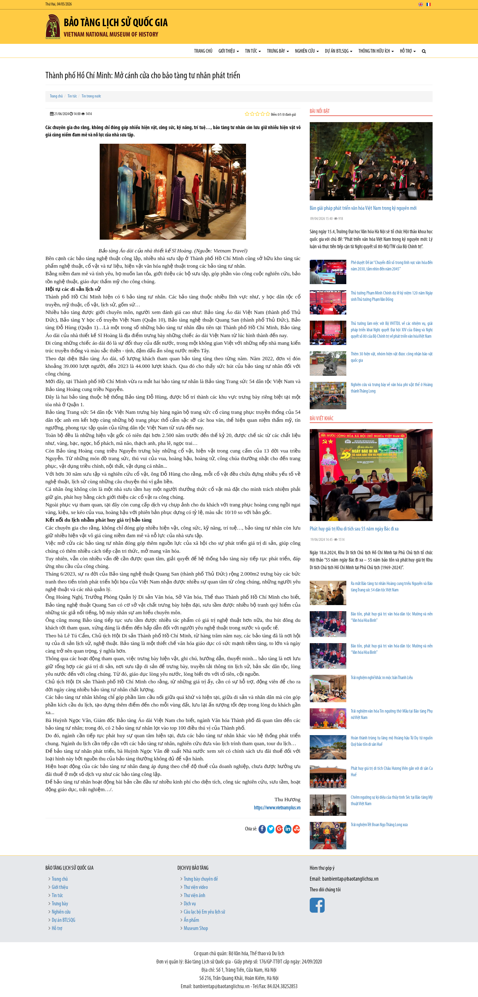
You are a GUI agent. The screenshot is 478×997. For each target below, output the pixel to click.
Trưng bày (278, 51)
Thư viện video (196, 887)
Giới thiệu (229, 51)
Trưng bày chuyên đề (201, 879)
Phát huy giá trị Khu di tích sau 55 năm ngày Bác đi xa (354, 529)
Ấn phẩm (191, 920)
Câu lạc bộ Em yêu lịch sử (204, 912)
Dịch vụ (190, 904)
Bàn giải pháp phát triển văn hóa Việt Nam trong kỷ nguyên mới (363, 208)
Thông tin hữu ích (376, 51)
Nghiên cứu (307, 51)
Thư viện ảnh (194, 896)
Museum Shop (196, 929)
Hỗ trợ (408, 51)
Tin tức (253, 51)
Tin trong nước (91, 96)
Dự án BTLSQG (338, 51)
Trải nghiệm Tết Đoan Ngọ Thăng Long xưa (379, 825)
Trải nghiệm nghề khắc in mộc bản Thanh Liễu (382, 678)
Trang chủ (203, 51)
